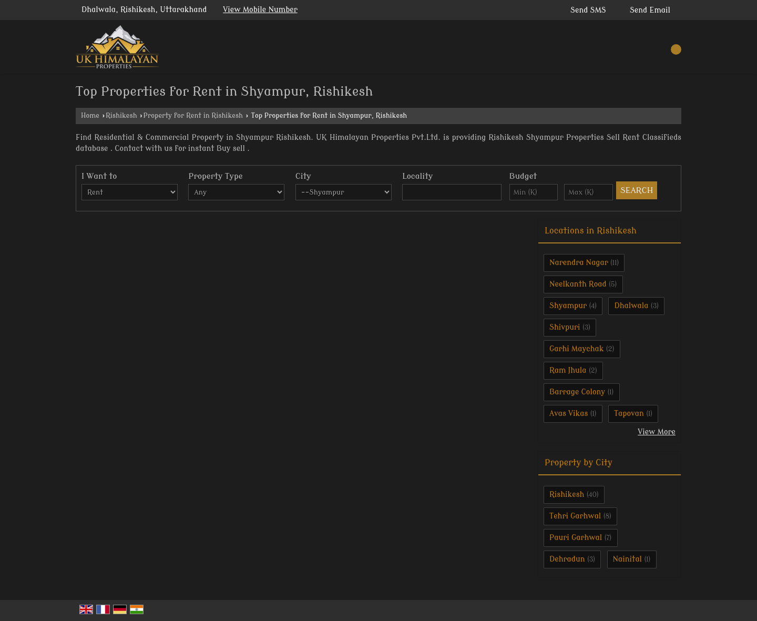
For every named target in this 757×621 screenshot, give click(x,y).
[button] (260, 10)
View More (657, 432)
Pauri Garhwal (575, 538)
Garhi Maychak (576, 349)
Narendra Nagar (578, 263)
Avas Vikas (568, 414)
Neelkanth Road (578, 284)
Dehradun (567, 559)
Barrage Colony (577, 392)
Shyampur (568, 306)
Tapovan (629, 414)
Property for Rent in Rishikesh (193, 115)
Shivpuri (564, 327)
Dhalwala (631, 306)
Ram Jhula (568, 370)
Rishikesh (121, 115)
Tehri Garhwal (575, 516)
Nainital (627, 559)
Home (90, 115)
